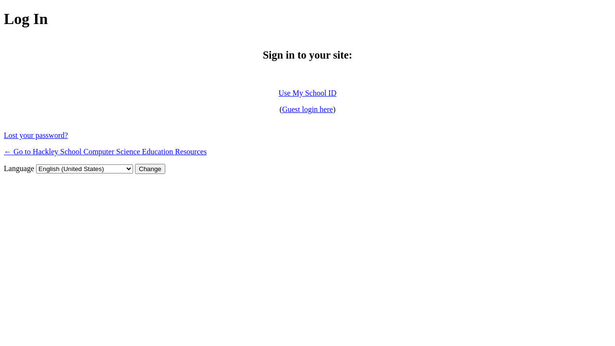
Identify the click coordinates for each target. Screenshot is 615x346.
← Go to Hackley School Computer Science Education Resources (105, 152)
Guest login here (307, 109)
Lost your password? (36, 135)
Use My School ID (307, 93)
